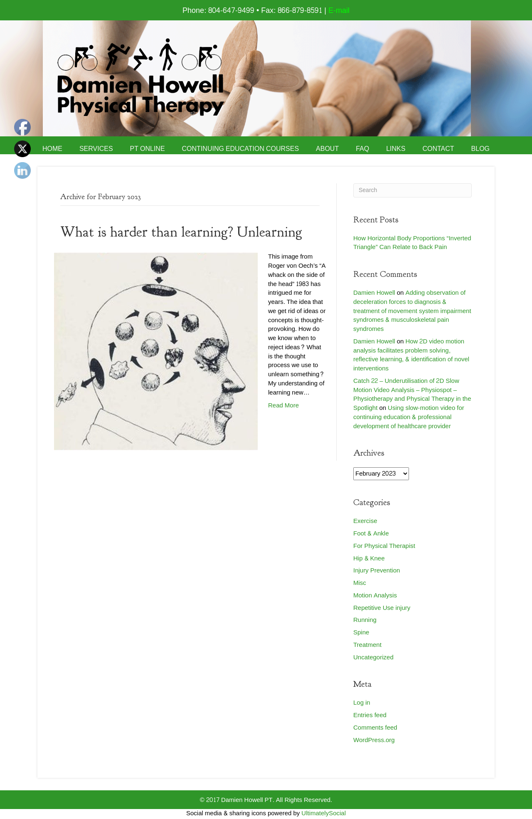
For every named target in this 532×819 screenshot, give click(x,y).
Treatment (367, 645)
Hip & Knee (369, 558)
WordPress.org (374, 740)
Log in (361, 702)
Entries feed (370, 715)
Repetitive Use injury (381, 608)
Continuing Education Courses (240, 148)
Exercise (365, 521)
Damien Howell (374, 292)
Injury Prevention (376, 570)
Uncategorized (373, 657)
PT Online (147, 148)
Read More (283, 405)
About (327, 148)
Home (52, 148)
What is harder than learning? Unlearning (181, 232)
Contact (438, 148)
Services (96, 148)
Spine (361, 632)
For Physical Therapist (384, 546)
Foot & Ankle (371, 533)
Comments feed (375, 727)
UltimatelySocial (323, 813)
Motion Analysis (375, 595)
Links (395, 148)
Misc (359, 583)
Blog (480, 148)
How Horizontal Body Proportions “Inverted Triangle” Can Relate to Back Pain (412, 243)
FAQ (362, 148)
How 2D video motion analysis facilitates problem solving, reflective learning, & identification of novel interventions (411, 355)
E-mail (339, 10)
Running (365, 620)
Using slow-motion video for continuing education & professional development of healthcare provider (408, 417)
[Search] (412, 190)
